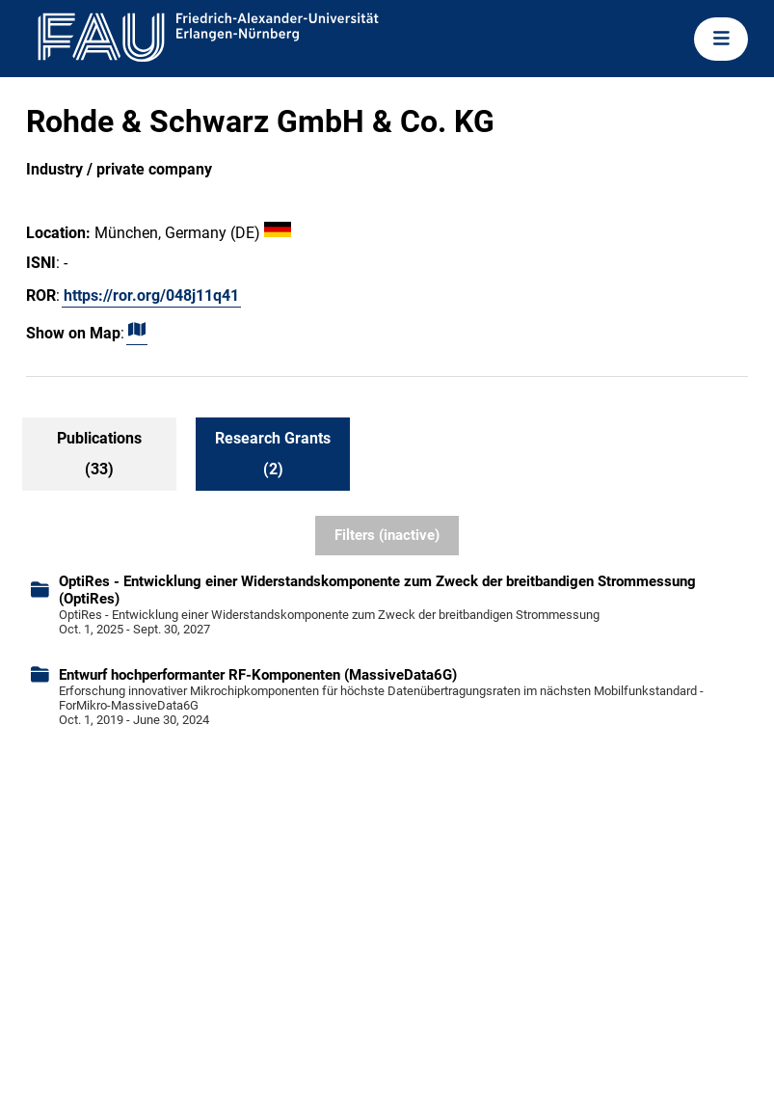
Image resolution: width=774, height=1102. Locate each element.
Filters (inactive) (387, 535)
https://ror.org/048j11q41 (151, 295)
